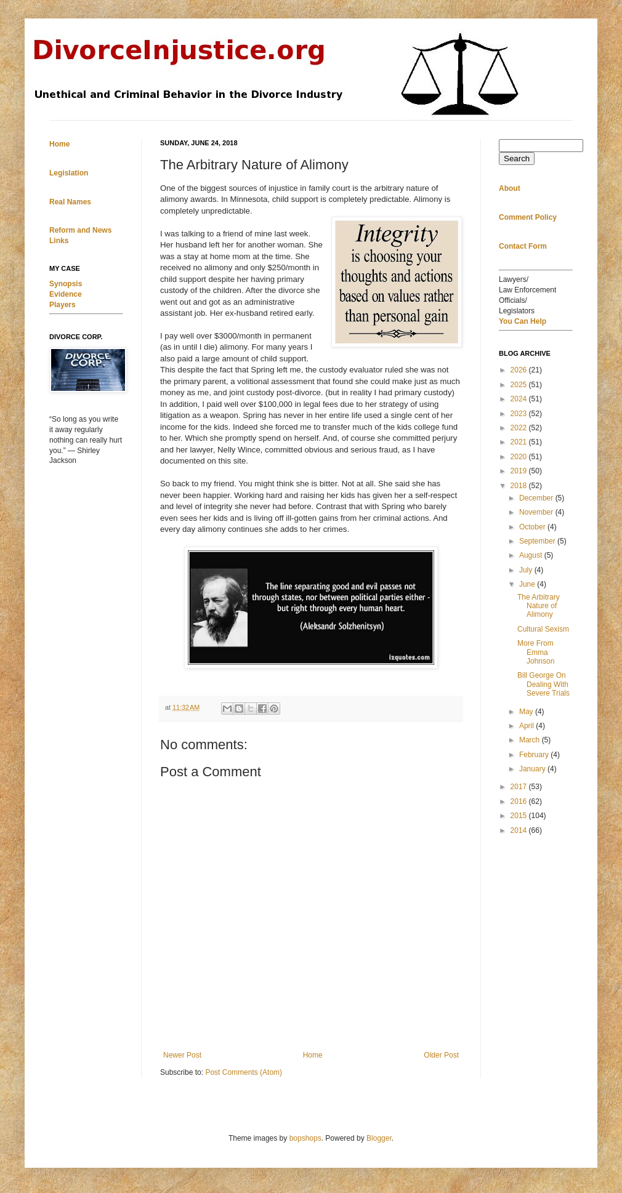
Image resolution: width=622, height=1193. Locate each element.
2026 (520, 370)
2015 (520, 815)
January (533, 769)
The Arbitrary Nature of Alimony (538, 606)
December (537, 498)
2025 (520, 384)
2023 (520, 413)
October (533, 527)
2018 (520, 485)
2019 (520, 471)
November (537, 512)
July (527, 570)
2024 (520, 399)
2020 (520, 456)
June (528, 584)
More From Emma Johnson (535, 652)
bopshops (305, 1138)
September (538, 541)
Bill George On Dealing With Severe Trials (543, 684)
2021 (520, 442)
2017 (520, 786)
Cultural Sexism (543, 629)
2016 (520, 801)
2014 (520, 830)
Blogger (379, 1138)
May (527, 711)
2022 (520, 428)
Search (517, 158)
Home (313, 1055)
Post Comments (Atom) (243, 1072)
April (527, 725)
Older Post (441, 1055)
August (531, 555)
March (530, 740)
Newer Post (182, 1055)
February (535, 754)
